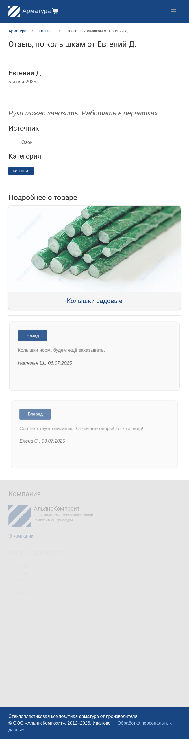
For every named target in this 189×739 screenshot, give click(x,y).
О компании (20, 536)
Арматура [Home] (29, 10)
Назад (34, 336)
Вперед (37, 415)
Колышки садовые (94, 300)
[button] (54, 11)
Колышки (21, 171)
